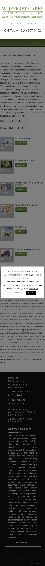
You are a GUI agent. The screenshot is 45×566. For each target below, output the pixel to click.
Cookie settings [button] (17, 293)
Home (11, 24)
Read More (33, 289)
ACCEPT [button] (31, 293)
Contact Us (31, 24)
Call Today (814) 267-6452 (22, 30)
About (20, 24)
